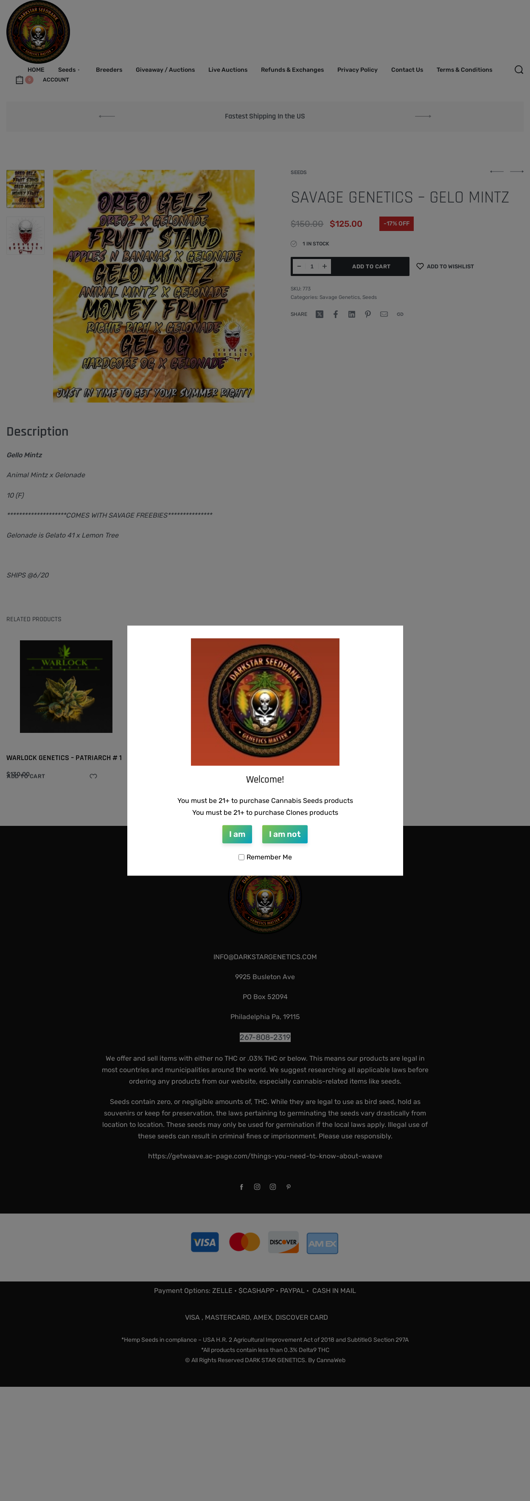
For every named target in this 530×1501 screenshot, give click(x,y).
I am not (285, 834)
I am (237, 834)
